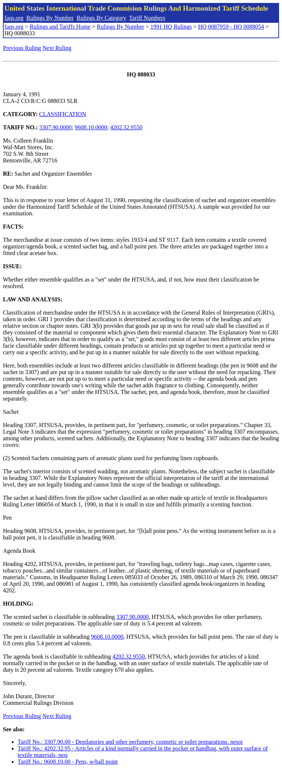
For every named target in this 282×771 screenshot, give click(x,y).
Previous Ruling (22, 48)
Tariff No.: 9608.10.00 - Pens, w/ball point (68, 762)
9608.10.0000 (91, 127)
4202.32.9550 (126, 127)
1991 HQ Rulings (171, 27)
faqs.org (14, 18)
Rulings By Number (50, 18)
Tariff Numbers (147, 18)
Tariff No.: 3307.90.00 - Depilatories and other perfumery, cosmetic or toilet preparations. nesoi (130, 742)
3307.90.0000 (55, 127)
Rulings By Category (101, 18)
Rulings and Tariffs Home (60, 27)
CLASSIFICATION (62, 114)
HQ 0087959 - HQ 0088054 (231, 27)
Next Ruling (57, 48)
